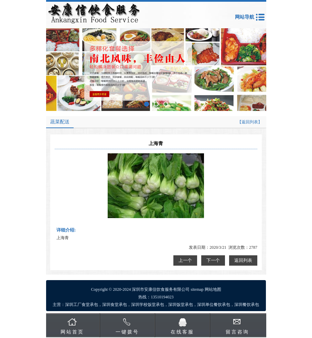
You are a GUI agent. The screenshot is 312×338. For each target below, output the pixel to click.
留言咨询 (237, 332)
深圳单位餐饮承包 (213, 304)
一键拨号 (127, 332)
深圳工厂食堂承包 (81, 304)
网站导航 (244, 17)
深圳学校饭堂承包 (147, 304)
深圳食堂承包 (114, 304)
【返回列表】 (249, 122)
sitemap (197, 289)
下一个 (213, 260)
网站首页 (72, 332)
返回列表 (243, 260)
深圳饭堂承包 (180, 304)
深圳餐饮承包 (246, 304)
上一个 (185, 260)
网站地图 (213, 289)
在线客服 (182, 332)
